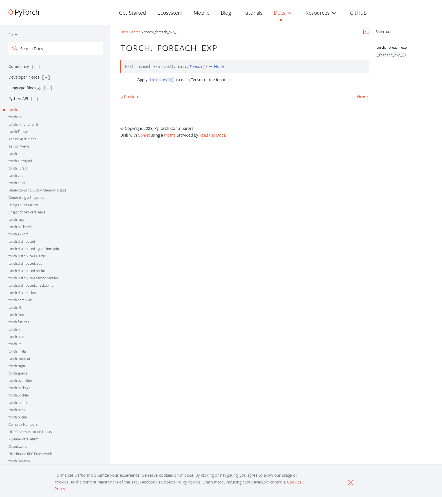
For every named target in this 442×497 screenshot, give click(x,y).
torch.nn (15, 117)
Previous (130, 96)
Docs (279, 12)
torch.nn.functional (23, 124)
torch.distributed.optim (26, 270)
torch (12, 109)
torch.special (18, 373)
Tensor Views (18, 146)
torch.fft (14, 307)
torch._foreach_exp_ (392, 47)
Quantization (18, 446)
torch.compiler (20, 300)
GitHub (358, 12)
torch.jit (14, 344)
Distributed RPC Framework (30, 453)
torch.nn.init (18, 402)
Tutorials (252, 12)
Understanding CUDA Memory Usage (37, 190)
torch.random (19, 461)
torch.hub (16, 336)
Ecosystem (169, 12)
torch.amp (16, 153)
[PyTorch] (23, 13)
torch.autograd (20, 161)
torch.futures (18, 322)
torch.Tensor (18, 131)
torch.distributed (21, 241)
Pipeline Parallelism (23, 439)
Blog (226, 12)
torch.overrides (20, 380)
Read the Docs (212, 135)
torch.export (18, 234)
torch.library (18, 168)
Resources (318, 12)
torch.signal (17, 366)
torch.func (16, 314)
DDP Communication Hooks (30, 431)
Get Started (132, 12)
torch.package (19, 387)
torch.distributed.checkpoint (30, 285)
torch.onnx (16, 409)
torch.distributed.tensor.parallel (33, 278)
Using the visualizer (23, 204)
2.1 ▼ (13, 34)
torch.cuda (16, 182)
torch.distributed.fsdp (25, 263)
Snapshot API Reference (27, 212)
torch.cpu (15, 175)
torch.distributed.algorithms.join (33, 248)
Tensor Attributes (22, 139)
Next (363, 96)
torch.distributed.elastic (27, 256)
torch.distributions (22, 292)
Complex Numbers (22, 424)
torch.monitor (19, 358)
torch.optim (17, 417)
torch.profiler (18, 395)
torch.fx (14, 329)
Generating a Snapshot (26, 197)
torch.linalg (17, 351)
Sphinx (144, 135)
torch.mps (16, 219)
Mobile (201, 12)
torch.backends (20, 226)
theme (170, 135)
